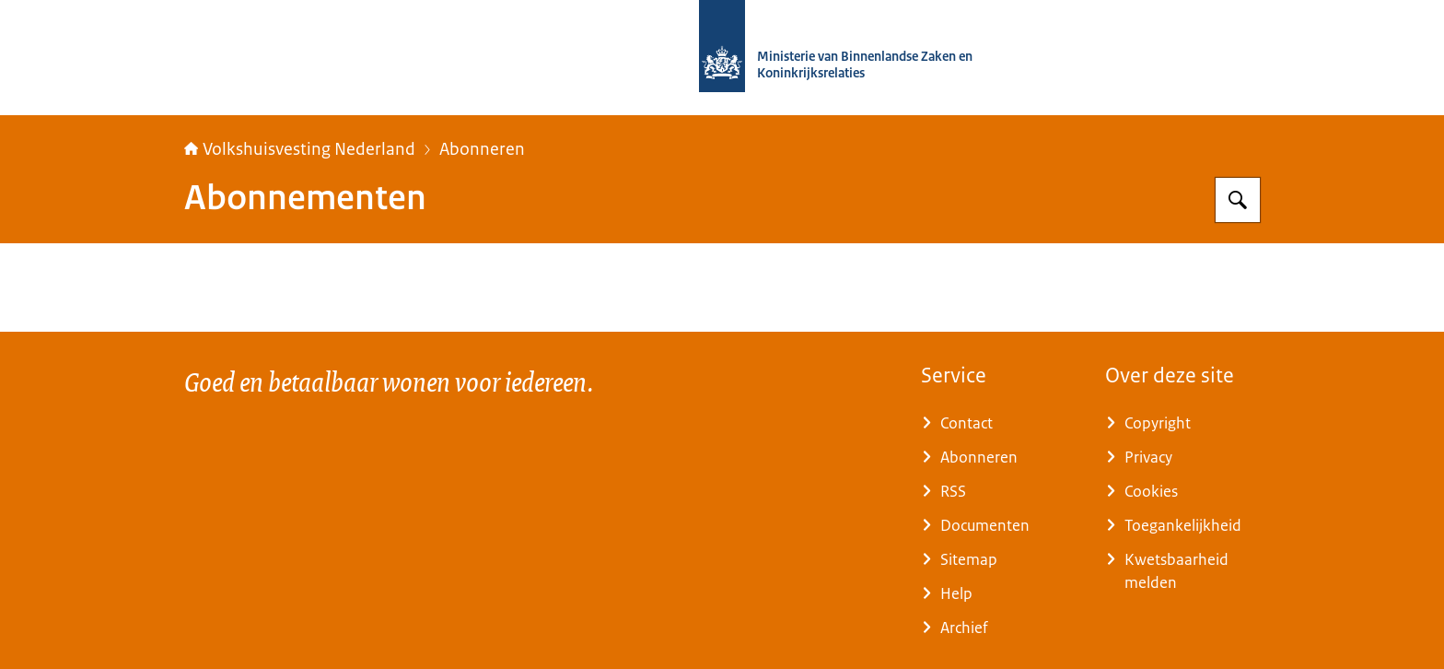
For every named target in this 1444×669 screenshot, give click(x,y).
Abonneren (482, 149)
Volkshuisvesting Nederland (299, 149)
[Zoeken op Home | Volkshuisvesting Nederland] (1238, 200)
